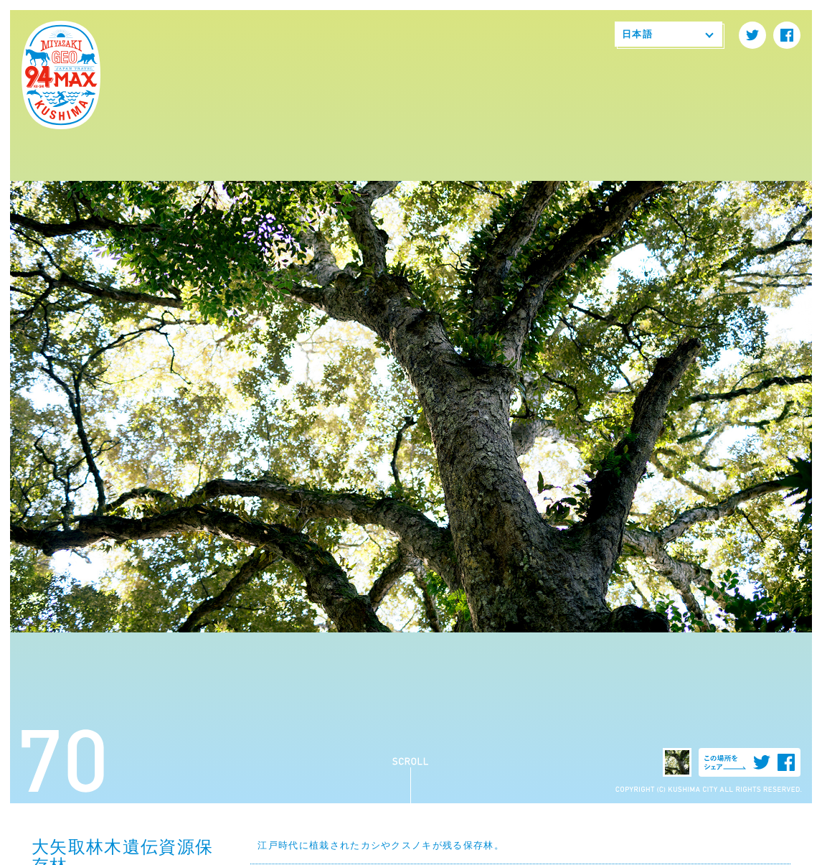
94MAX (61, 75)
